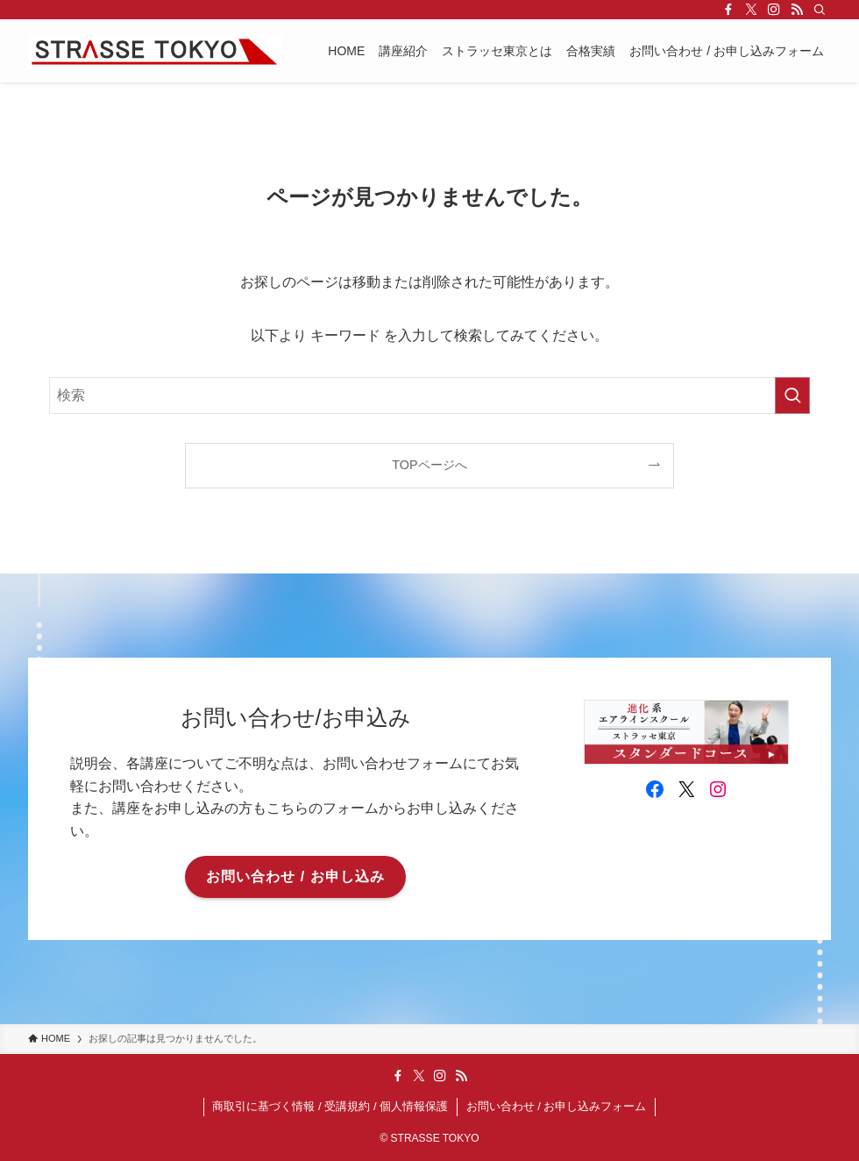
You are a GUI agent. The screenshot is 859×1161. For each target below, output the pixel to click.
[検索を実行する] (792, 395)
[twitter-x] (751, 9)
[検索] (819, 9)
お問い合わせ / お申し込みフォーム (556, 1106)
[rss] (796, 9)
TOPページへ (429, 465)
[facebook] (728, 9)
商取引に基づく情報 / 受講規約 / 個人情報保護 (330, 1106)
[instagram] (774, 9)
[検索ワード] (429, 395)
